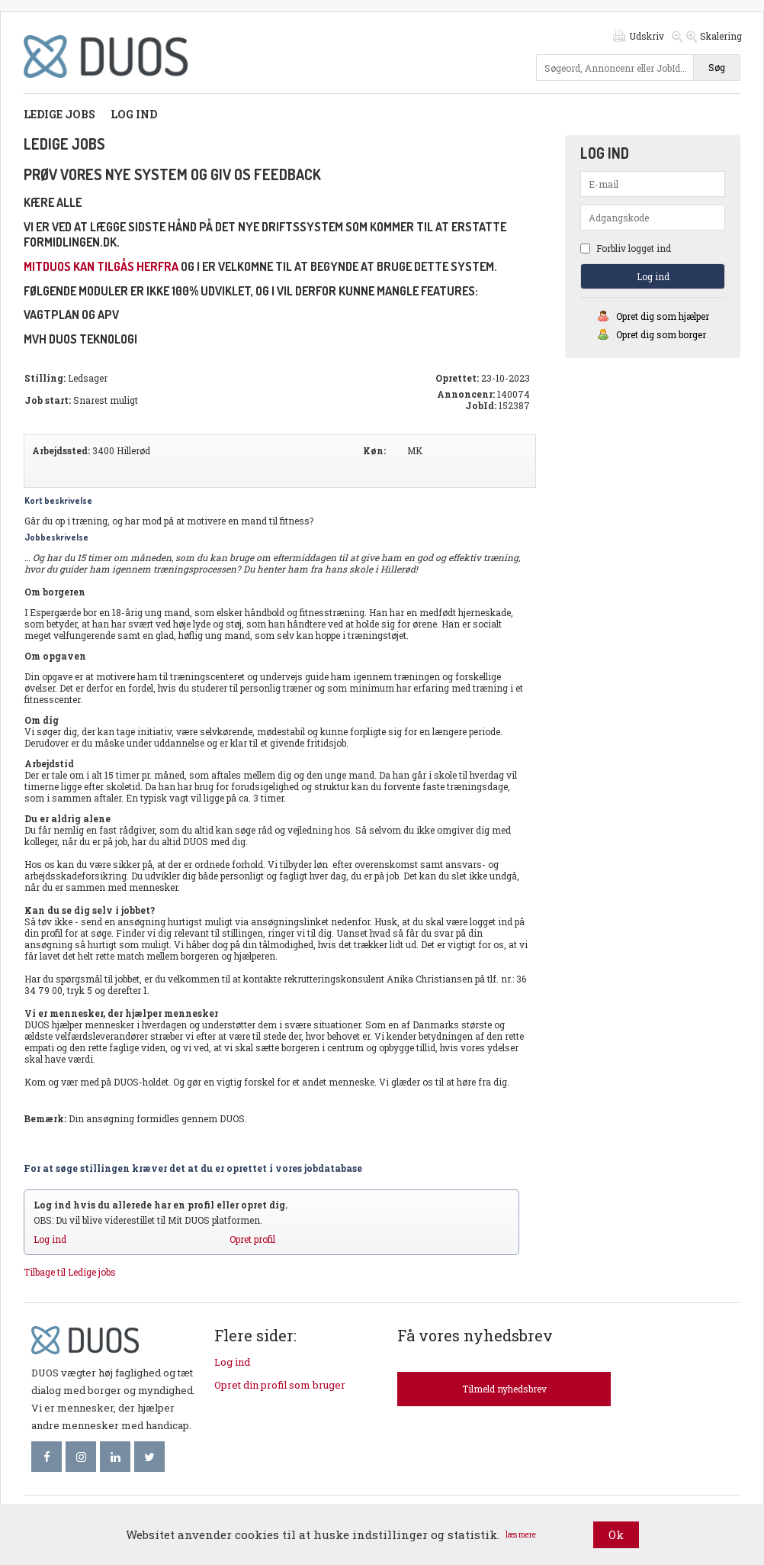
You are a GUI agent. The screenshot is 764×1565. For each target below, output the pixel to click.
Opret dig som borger (661, 334)
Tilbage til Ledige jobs (70, 1272)
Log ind (134, 114)
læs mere (521, 1535)
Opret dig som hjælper (662, 316)
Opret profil (252, 1239)
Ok (616, 1534)
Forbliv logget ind (625, 248)
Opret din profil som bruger (279, 1385)
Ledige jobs (59, 114)
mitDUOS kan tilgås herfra (101, 266)
